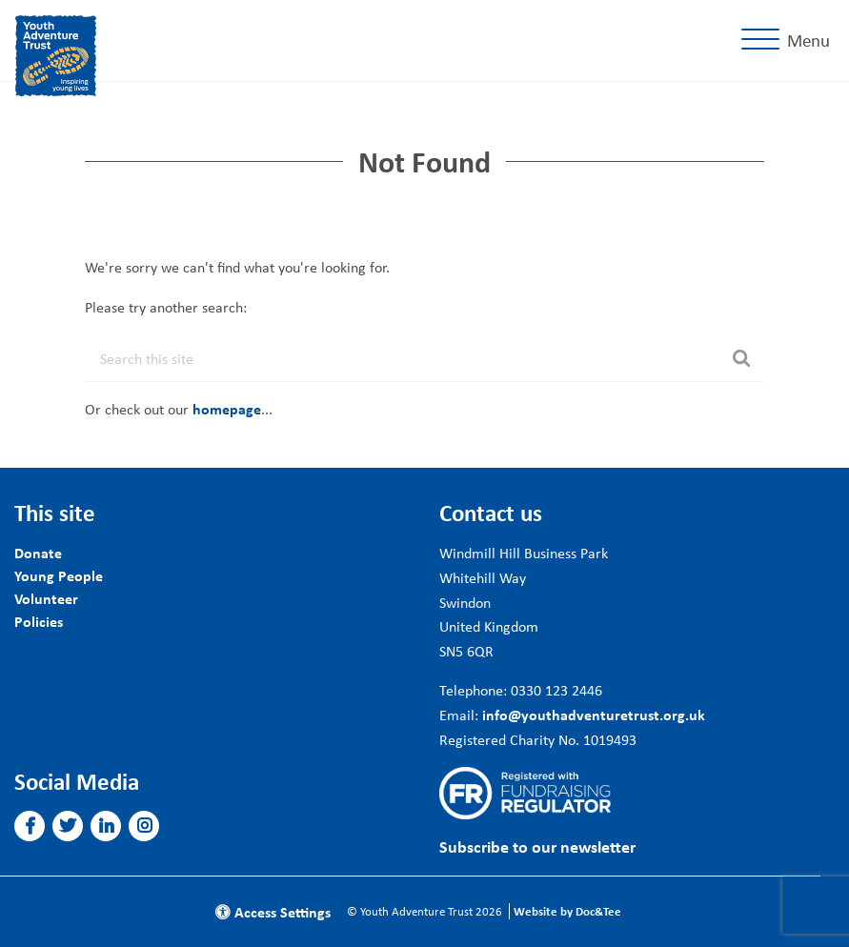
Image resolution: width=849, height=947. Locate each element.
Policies (38, 621)
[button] (30, 826)
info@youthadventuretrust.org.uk (593, 714)
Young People (58, 575)
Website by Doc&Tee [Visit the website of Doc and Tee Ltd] (567, 911)
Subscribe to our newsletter (537, 846)
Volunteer (46, 598)
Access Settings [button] (273, 911)
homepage (226, 408)
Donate (38, 552)
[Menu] (789, 40)
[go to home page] (55, 53)
